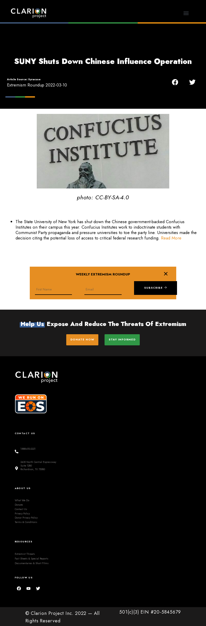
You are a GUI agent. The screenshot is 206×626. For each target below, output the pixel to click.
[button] (186, 13)
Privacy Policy (22, 512)
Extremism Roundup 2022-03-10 (37, 85)
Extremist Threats (25, 553)
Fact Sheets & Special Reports (31, 557)
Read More (171, 238)
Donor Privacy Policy (26, 516)
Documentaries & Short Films (32, 562)
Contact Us (21, 507)
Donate (19, 503)
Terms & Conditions (26, 521)
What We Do (22, 499)
